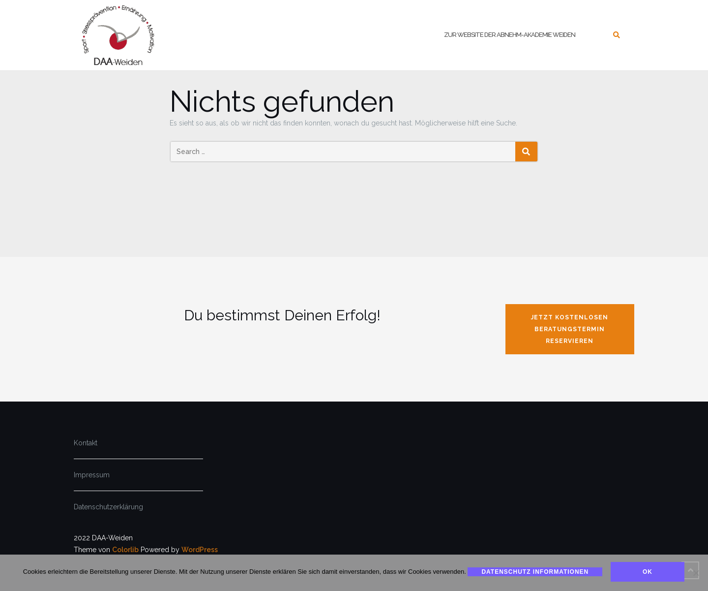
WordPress (199, 550)
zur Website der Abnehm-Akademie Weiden (509, 34)
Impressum (92, 475)
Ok (648, 571)
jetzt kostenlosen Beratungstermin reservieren (569, 329)
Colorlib (125, 550)
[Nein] (696, 573)
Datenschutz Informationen (535, 571)
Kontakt (85, 443)
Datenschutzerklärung (108, 507)
